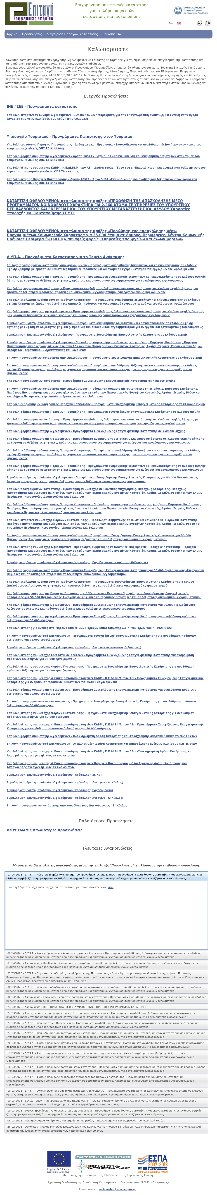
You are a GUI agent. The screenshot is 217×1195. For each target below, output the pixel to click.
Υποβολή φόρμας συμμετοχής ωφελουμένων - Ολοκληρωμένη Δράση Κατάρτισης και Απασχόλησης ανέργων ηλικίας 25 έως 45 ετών (102, 736)
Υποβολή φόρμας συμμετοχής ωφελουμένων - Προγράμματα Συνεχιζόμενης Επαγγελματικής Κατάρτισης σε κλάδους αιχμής (96, 431)
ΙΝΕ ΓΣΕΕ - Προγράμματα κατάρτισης (42, 107)
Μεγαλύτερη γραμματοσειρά (208, 23)
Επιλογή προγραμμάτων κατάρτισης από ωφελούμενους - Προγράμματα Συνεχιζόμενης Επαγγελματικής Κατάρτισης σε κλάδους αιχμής (105, 357)
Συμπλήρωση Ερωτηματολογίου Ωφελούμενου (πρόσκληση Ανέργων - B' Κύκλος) (65, 782)
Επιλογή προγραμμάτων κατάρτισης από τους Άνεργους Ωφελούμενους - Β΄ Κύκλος (67, 805)
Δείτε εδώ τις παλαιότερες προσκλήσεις (45, 830)
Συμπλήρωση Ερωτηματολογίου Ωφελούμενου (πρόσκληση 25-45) (54, 774)
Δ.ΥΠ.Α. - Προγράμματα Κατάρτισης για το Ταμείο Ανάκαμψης (66, 257)
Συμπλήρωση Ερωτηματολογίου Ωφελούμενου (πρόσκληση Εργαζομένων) (60, 790)
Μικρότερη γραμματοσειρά (200, 23)
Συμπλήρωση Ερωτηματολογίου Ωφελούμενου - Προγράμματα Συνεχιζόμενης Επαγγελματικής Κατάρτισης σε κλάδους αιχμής (97, 334)
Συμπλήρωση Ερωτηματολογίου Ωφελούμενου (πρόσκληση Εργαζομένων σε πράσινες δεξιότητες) (77, 562)
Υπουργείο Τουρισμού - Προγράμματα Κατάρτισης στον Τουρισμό (69, 137)
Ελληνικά (172, 25)
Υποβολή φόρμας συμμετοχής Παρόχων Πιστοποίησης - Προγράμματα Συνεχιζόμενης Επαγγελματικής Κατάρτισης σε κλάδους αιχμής (103, 411)
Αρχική (12, 34)
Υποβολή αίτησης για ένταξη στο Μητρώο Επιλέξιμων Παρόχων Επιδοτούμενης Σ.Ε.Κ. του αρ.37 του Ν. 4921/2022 (89, 628)
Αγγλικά (180, 25)
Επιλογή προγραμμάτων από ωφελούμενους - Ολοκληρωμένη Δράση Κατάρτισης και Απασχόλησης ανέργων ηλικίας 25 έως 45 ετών (102, 743)
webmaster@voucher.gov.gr (117, 1189)
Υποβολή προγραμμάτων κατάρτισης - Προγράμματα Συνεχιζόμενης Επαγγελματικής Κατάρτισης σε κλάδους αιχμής (91, 380)
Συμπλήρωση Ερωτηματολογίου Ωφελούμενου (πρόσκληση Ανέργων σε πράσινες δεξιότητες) (74, 647)
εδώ (110, 887)
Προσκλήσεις (32, 34)
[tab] (106, 876)
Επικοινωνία (112, 34)
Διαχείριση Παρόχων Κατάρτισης (72, 34)
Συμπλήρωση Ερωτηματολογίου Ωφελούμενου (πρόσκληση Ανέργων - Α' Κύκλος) (65, 797)
